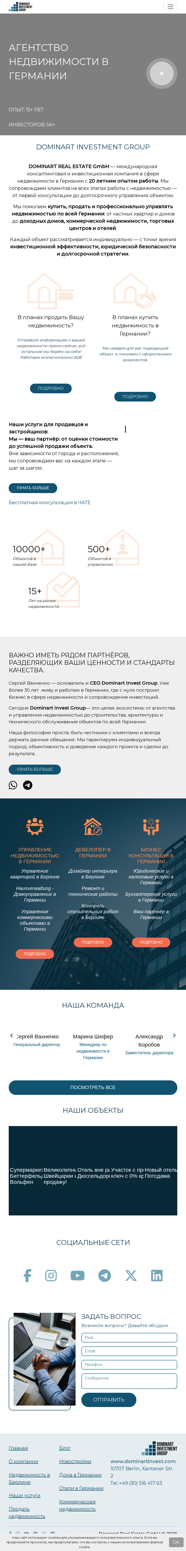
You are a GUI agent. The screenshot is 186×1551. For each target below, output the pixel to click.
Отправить (108, 1400)
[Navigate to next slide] (174, 1035)
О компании (23, 1461)
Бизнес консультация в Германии (151, 855)
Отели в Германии (81, 1488)
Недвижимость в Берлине (29, 1478)
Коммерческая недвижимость (77, 1505)
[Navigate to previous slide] (11, 1035)
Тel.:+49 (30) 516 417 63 (136, 1483)
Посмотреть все (93, 1087)
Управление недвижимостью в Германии (35, 855)
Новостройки (75, 1461)
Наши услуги (24, 1495)
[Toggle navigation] (170, 7)
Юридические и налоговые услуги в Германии (151, 876)
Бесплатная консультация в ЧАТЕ (50, 502)
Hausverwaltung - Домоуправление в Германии (35, 894)
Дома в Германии (80, 1475)
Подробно (51, 388)
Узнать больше (33, 488)
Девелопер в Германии (93, 852)
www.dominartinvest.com (143, 1461)
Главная (18, 1448)
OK (176, 1542)
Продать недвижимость (27, 1512)
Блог (65, 1448)
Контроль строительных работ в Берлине (92, 911)
